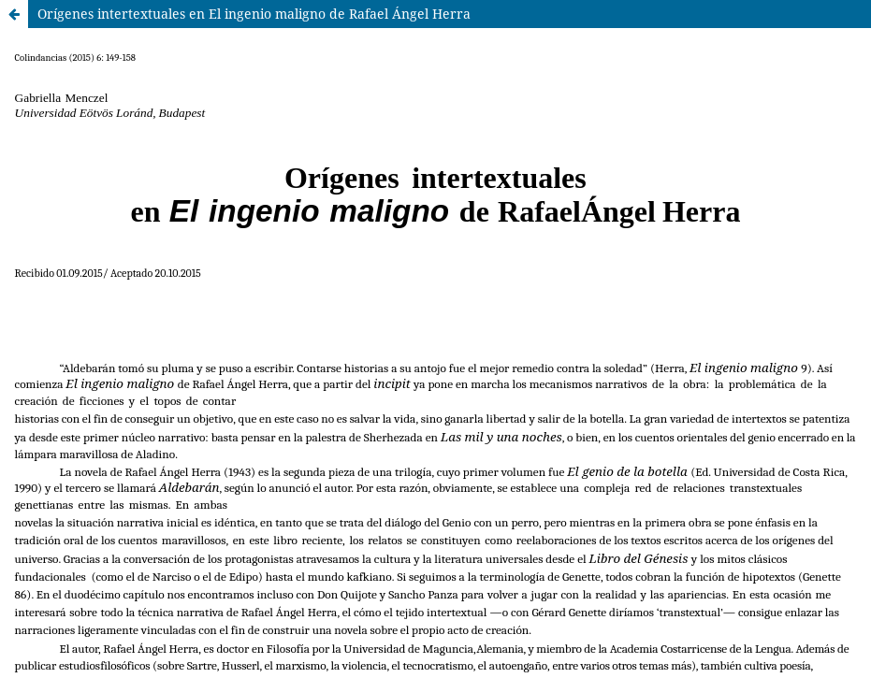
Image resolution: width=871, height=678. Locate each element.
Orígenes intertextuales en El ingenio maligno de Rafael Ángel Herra (254, 13)
